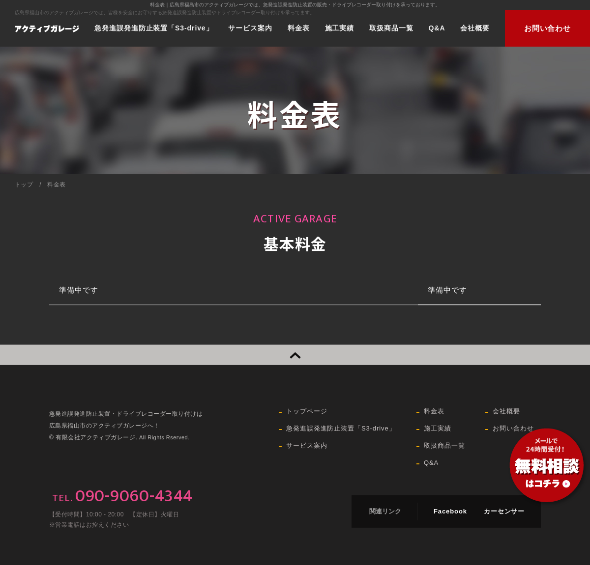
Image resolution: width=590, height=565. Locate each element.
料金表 (299, 28)
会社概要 (475, 28)
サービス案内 (250, 28)
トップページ (306, 411)
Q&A (437, 28)
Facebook (450, 511)
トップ (24, 184)
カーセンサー (504, 511)
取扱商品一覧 (391, 28)
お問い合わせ (547, 28)
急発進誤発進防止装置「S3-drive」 (153, 28)
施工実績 (339, 28)
